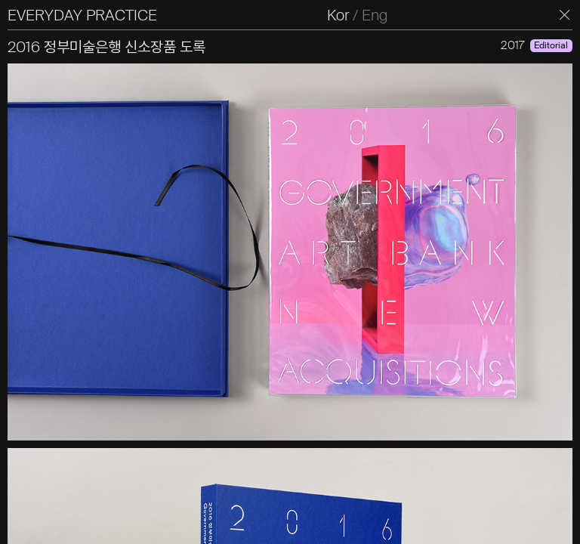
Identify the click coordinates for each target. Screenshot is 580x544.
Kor (338, 15)
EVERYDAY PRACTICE (82, 15)
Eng (374, 15)
